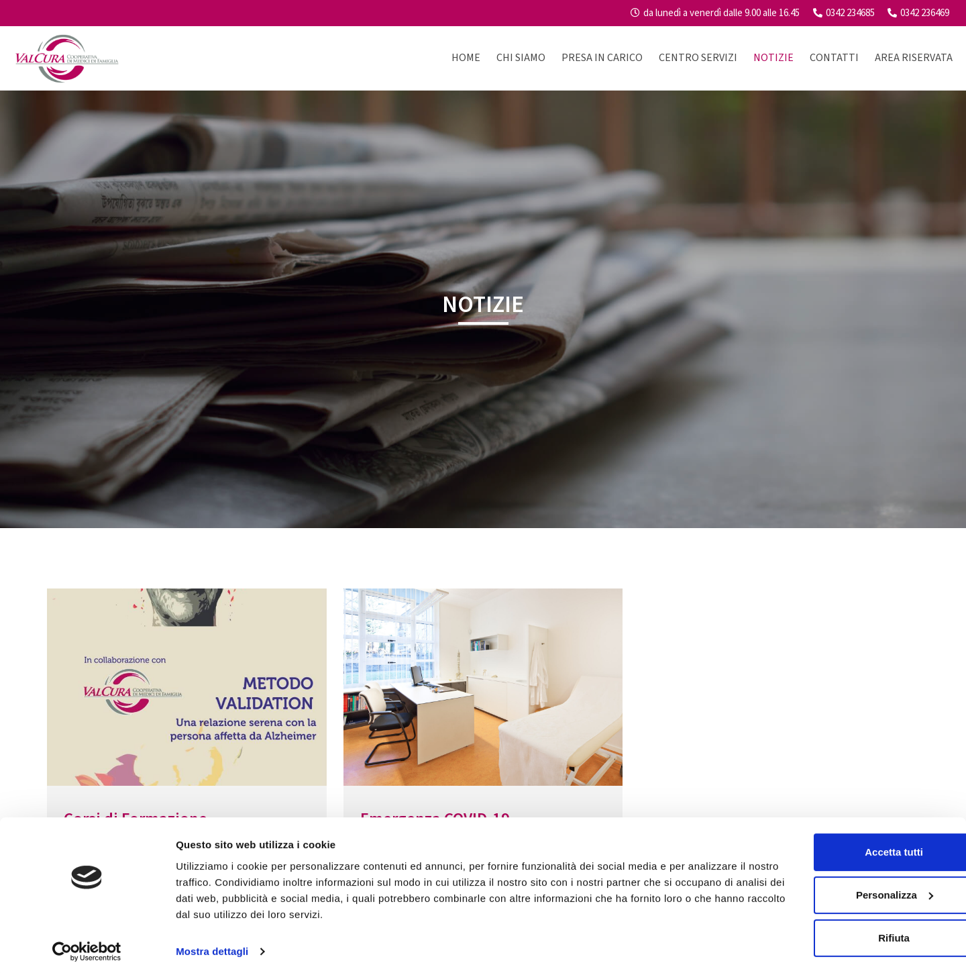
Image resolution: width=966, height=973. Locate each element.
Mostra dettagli (212, 946)
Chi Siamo (520, 57)
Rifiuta (820, 933)
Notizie (773, 57)
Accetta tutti (820, 847)
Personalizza (820, 890)
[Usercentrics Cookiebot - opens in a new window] (87, 947)
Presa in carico (602, 57)
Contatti (834, 57)
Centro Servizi (698, 57)
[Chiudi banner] (945, 833)
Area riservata (914, 57)
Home (465, 57)
